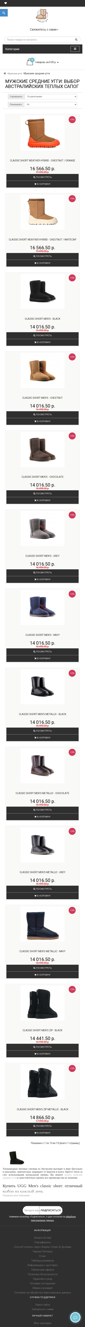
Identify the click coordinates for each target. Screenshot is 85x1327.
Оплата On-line (42, 1237)
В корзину (42, 184)
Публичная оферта (42, 1269)
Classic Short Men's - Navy (42, 635)
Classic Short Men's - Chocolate (43, 476)
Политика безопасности (42, 1274)
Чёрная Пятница (42, 1251)
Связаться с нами (42, 1309)
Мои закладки (42, 1323)
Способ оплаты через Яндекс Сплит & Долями (42, 1246)
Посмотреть (42, 177)
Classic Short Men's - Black (42, 318)
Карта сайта (42, 1304)
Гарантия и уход (42, 1278)
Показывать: (16, 104)
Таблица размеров (42, 1260)
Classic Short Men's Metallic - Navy (42, 951)
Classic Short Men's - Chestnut (42, 397)
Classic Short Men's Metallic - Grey (43, 872)
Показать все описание (16, 1195)
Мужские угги (15, 73)
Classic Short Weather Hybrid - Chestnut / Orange (42, 160)
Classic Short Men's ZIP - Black (42, 1030)
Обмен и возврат (42, 1288)
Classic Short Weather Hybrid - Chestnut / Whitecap (42, 239)
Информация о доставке (42, 1265)
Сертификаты (42, 1242)
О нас (42, 1256)
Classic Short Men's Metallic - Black (42, 714)
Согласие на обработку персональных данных (42, 1292)
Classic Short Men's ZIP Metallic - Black (42, 1109)
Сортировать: (16, 96)
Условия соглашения (42, 1283)
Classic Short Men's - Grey (42, 556)
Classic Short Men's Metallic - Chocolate (42, 793)
